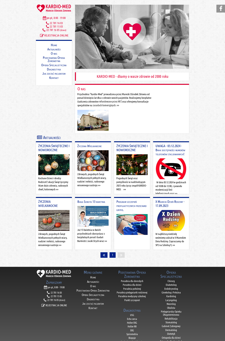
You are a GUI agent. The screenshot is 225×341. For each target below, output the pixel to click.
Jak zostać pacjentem (53, 73)
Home (54, 44)
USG (132, 292)
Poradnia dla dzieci (132, 262)
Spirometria (132, 311)
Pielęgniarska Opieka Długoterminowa (171, 290)
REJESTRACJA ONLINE (53, 35)
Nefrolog (171, 322)
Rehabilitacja (171, 295)
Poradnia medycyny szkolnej (132, 273)
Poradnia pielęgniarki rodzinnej (132, 269)
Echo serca (132, 296)
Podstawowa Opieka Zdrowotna (54, 59)
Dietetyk (171, 311)
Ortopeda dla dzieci (171, 314)
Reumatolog (171, 326)
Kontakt (54, 77)
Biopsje (132, 315)
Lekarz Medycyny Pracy (171, 330)
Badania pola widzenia (132, 319)
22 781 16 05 (54, 29)
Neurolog (171, 281)
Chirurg (171, 258)
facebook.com (221, 8)
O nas (54, 53)
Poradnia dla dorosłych (132, 258)
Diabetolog (171, 262)
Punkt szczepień (132, 277)
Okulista (171, 284)
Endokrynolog (171, 265)
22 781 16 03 (54, 23)
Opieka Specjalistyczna (54, 65)
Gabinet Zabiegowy (171, 303)
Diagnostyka (54, 69)
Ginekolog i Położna (171, 269)
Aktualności (54, 49)
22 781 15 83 (54, 26)
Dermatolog (171, 307)
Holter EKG (132, 299)
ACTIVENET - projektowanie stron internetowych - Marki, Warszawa (112, 338)
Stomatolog (171, 299)
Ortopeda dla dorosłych (171, 318)
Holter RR (132, 303)
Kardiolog (171, 273)
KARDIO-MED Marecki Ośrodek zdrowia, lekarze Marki (54, 8)
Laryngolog (171, 277)
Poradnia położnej (132, 265)
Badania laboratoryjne (132, 322)
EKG (132, 307)
